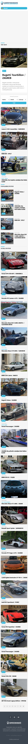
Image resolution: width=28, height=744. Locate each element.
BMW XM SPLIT (6, 154)
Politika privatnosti (14, 739)
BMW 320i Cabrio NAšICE (10, 375)
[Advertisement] (14, 25)
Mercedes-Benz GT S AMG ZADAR (12, 504)
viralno (6, 8)
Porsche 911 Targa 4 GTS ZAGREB (12, 553)
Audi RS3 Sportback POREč (10, 602)
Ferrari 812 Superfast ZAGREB (11, 627)
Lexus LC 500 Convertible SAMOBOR (13, 129)
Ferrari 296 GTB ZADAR (9, 676)
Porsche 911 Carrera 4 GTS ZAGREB (13, 298)
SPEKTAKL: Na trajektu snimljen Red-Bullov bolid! (20, 207)
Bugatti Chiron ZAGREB (9, 400)
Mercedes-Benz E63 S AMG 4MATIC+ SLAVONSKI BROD (21, 236)
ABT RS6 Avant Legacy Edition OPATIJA (14, 701)
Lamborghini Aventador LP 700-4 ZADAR (14, 577)
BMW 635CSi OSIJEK (8, 477)
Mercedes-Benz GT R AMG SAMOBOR (13, 351)
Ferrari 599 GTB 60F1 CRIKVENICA (12, 273)
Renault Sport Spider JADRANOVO (12, 528)
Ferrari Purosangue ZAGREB (10, 426)
